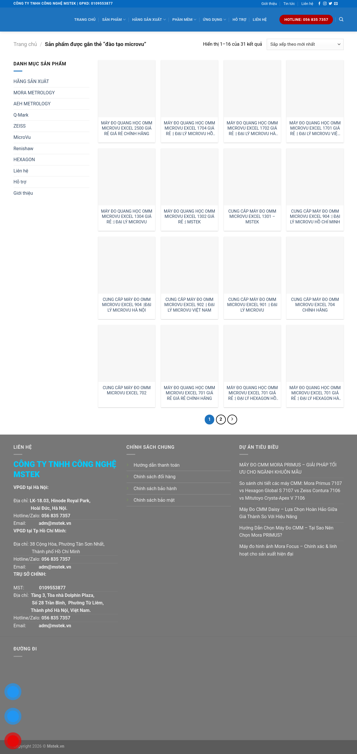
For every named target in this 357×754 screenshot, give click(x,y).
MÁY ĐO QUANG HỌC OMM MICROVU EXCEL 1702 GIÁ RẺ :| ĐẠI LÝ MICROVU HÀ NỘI (252, 129)
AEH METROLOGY (32, 103)
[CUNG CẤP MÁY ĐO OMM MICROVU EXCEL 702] (126, 353)
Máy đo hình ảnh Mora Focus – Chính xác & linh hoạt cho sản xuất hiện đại (288, 550)
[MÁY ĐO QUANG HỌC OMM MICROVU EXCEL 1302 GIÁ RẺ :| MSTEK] (189, 176)
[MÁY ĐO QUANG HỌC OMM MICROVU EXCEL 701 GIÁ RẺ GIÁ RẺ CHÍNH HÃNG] (189, 353)
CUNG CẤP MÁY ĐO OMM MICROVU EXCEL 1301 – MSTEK (252, 217)
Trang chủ (85, 19)
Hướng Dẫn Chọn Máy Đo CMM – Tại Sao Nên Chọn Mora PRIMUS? (286, 531)
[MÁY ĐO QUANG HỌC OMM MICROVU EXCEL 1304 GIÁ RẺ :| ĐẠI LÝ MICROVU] (126, 176)
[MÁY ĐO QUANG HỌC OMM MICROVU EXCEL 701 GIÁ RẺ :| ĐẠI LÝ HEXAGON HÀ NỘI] (314, 353)
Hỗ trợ (239, 19)
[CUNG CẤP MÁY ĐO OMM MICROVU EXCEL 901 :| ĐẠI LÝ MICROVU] (252, 265)
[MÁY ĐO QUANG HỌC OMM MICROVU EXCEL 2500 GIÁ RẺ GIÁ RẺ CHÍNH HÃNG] (126, 88)
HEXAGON (24, 159)
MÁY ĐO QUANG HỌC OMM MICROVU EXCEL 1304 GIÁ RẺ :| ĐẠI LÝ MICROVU (126, 217)
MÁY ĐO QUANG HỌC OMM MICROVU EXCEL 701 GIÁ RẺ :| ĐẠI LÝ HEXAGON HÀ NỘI (315, 393)
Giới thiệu (269, 3)
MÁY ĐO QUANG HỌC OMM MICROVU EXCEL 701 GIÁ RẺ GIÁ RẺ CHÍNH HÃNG (189, 393)
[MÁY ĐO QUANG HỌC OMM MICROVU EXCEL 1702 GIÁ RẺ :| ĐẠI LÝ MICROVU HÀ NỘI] (252, 88)
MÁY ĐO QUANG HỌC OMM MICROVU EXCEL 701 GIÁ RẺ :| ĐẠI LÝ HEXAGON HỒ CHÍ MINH (252, 393)
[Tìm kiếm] (341, 19)
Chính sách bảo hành (155, 488)
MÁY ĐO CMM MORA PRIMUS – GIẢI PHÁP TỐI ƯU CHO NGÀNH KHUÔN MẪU (288, 468)
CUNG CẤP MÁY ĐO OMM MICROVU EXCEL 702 (127, 390)
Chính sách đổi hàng (155, 476)
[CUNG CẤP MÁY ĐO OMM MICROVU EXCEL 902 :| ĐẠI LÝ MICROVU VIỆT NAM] (189, 265)
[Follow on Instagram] (325, 4)
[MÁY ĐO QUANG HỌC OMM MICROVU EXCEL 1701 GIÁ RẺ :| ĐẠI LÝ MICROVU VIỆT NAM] (314, 88)
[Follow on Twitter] (330, 4)
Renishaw (24, 148)
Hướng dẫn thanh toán (157, 465)
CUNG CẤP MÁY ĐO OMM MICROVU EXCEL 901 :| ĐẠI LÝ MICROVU (252, 305)
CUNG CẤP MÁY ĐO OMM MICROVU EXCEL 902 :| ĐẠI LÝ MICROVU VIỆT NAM (189, 305)
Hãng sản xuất (149, 19)
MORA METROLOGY (34, 92)
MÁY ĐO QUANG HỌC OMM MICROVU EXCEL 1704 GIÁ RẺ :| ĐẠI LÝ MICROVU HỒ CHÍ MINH (189, 129)
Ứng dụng (214, 19)
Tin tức (289, 3)
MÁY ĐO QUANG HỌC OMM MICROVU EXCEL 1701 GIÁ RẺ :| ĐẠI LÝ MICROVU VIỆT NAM (315, 129)
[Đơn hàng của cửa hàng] (305, 44)
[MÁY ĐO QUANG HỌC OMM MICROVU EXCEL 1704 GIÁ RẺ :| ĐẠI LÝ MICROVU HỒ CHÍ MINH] (189, 88)
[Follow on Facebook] (319, 4)
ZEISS (20, 126)
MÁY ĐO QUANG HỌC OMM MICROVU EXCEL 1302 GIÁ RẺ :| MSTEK (189, 217)
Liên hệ (307, 3)
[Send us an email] (336, 4)
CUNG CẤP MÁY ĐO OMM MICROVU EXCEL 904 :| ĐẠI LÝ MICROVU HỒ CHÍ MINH (315, 217)
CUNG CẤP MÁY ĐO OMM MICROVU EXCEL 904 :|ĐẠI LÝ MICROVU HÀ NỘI (126, 305)
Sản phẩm (114, 19)
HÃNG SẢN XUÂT (31, 81)
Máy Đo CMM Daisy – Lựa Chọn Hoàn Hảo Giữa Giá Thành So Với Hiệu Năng (288, 513)
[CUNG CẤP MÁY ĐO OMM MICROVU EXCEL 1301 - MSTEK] (252, 176)
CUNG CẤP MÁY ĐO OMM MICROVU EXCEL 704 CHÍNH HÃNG (315, 305)
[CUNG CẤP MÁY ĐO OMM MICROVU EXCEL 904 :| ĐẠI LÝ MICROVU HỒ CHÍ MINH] (314, 176)
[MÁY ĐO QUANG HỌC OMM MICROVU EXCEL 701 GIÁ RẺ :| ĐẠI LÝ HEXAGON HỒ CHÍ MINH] (252, 353)
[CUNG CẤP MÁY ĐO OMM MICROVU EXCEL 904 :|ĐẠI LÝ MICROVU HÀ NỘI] (126, 265)
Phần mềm (184, 19)
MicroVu (22, 137)
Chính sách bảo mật (154, 500)
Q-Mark (21, 115)
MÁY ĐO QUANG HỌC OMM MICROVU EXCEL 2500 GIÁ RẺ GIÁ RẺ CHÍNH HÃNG (126, 128)
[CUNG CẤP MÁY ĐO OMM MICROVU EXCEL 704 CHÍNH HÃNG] (314, 265)
